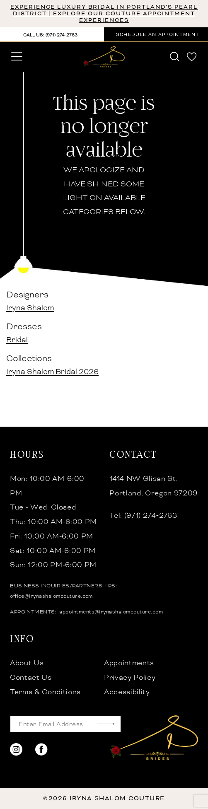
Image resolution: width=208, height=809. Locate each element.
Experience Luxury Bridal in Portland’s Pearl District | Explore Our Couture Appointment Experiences (104, 13)
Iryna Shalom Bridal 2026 (52, 371)
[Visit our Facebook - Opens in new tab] (41, 750)
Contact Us (31, 677)
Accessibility (127, 692)
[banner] (104, 57)
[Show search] (175, 57)
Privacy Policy (129, 677)
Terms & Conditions (45, 692)
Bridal (17, 339)
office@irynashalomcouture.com (51, 596)
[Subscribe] (105, 723)
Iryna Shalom (30, 307)
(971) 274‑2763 (150, 515)
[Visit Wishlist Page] (192, 57)
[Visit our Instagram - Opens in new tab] (16, 750)
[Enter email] (65, 723)
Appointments (129, 663)
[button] (17, 57)
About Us (27, 663)
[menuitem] (17, 57)
